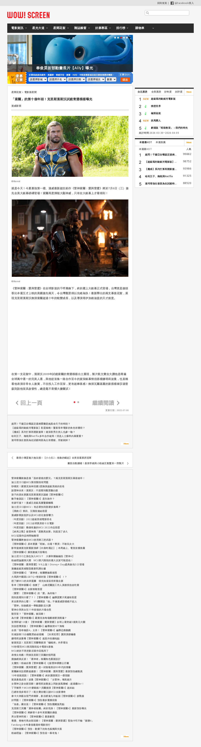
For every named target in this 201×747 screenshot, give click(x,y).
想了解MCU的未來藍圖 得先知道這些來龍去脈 (37, 581)
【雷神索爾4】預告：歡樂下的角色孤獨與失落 (36, 729)
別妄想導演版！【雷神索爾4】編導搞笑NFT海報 (37, 626)
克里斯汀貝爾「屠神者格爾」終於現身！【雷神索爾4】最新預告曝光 (49, 708)
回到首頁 (162, 3)
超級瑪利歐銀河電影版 (163, 98)
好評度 (179, 91)
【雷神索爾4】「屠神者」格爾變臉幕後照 (34, 572)
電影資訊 (17, 28)
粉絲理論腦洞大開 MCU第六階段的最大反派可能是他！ (42, 560)
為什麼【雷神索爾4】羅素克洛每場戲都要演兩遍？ (39, 618)
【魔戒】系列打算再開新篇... (161, 169)
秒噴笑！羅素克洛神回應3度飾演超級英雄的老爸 (37, 486)
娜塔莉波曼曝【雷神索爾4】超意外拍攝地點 (35, 638)
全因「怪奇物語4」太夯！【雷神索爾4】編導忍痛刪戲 (41, 630)
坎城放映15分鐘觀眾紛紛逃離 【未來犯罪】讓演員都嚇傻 (43, 634)
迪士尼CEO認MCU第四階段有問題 (29, 482)
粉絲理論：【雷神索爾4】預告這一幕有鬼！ (35, 733)
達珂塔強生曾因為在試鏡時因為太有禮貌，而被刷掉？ (40, 440)
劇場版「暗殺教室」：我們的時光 (169, 127)
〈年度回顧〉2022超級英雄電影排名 (31, 519)
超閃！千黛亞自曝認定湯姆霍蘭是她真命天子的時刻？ (40, 423)
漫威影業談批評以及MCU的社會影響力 (32, 515)
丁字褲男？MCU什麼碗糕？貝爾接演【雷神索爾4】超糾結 (43, 687)
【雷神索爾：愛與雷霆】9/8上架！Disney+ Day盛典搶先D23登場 (47, 564)
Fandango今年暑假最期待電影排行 (30, 724)
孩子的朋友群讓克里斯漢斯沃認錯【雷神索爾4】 (37, 494)
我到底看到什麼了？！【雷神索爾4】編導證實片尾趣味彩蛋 (44, 597)
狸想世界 (156, 106)
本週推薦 (160, 142)
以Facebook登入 (182, 3)
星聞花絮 (59, 28)
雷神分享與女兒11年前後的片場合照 (31, 609)
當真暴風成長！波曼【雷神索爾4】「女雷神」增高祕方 (41, 679)
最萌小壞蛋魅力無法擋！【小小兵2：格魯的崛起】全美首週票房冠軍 (53, 457)
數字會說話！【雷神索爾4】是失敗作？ (33, 498)
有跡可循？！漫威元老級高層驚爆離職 (32, 502)
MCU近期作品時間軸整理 (25, 535)
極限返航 (156, 113)
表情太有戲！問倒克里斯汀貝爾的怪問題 (33, 655)
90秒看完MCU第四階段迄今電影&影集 (32, 646)
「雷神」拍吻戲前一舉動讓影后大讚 (31, 605)
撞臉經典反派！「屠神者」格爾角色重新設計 (35, 659)
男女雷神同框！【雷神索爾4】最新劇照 (33, 716)
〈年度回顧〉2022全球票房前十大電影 (32, 523)
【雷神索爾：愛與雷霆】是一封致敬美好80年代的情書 (41, 667)
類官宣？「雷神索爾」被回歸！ (28, 613)
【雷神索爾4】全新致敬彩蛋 (26, 589)
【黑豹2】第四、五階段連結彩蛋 (29, 511)
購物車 (139, 28)
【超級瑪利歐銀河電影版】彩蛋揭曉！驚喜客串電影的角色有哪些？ (48, 427)
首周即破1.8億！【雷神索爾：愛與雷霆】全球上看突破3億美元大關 (48, 622)
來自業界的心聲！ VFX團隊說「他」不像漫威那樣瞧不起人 (44, 601)
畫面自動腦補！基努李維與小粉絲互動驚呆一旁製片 (96, 463)
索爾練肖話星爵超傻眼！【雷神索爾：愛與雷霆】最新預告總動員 (47, 671)
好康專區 (101, 28)
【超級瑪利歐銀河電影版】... (161, 161)
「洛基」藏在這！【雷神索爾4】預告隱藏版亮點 (37, 704)
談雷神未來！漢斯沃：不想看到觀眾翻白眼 (34, 490)
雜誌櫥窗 (80, 28)
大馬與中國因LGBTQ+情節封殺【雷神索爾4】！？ (39, 576)
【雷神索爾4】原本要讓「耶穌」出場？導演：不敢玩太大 (42, 544)
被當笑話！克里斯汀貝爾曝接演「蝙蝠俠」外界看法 (39, 642)
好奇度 (168, 91)
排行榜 (120, 28)
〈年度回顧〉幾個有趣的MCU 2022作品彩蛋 (35, 527)
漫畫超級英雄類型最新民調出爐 (28, 568)
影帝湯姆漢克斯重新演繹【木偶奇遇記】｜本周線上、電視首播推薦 (48, 548)
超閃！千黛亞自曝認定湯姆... (161, 154)
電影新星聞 (30, 92)
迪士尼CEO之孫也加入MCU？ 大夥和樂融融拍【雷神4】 (42, 556)
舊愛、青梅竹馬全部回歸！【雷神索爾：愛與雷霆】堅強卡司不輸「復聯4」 (52, 720)
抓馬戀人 (156, 120)
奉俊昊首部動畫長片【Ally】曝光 (80, 67)
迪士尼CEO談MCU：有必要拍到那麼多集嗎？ (36, 507)
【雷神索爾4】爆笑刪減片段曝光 (29, 552)
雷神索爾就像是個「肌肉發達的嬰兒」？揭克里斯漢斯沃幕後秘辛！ (48, 478)
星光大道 (38, 28)
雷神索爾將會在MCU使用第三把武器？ (32, 539)
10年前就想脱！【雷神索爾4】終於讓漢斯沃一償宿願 (40, 675)
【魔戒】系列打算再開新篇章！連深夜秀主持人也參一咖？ (43, 432)
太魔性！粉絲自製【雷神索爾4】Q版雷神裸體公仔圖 (40, 663)
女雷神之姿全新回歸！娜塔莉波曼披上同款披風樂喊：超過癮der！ (47, 683)
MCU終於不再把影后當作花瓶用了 (29, 650)
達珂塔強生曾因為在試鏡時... (161, 183)
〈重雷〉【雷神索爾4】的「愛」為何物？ (35, 593)
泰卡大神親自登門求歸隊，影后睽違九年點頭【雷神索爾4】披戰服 (47, 696)
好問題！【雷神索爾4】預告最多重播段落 (34, 700)
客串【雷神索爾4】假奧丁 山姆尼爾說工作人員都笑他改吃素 (45, 585)
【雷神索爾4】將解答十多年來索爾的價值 (34, 712)
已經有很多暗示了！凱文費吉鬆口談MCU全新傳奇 (38, 692)
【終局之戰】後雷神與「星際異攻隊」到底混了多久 (39, 531)
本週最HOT (145, 142)
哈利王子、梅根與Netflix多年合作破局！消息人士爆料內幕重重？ (47, 436)
